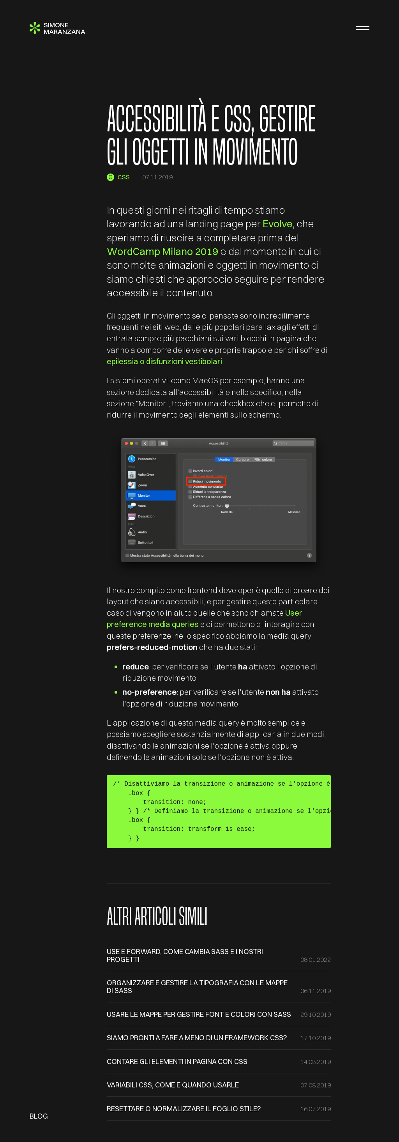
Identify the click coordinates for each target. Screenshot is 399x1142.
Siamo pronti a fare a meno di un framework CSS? (197, 1037)
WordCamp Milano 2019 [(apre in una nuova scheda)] (162, 251)
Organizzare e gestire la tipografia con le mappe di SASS (197, 986)
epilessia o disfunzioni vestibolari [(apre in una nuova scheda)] (164, 361)
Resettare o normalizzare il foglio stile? (184, 1108)
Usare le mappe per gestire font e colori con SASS (199, 1014)
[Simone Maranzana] (57, 28)
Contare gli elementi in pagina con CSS (177, 1061)
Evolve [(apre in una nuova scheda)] (278, 223)
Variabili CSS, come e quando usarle (173, 1084)
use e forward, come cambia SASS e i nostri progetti (185, 955)
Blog (39, 1116)
